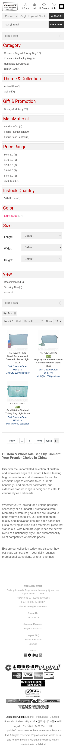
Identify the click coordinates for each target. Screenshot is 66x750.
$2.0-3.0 (10, 165)
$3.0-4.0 (10, 170)
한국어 (41, 721)
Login (34, 8)
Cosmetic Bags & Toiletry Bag (22, 53)
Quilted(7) (9, 91)
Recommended (14, 282)
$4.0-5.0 (10, 175)
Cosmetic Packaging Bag (19, 58)
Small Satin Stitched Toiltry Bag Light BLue (17, 412)
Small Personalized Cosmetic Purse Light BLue (17, 359)
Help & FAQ (33, 635)
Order (54, 8)
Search (56, 16)
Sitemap (33, 644)
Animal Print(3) (12, 86)
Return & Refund (33, 639)
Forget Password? (33, 628)
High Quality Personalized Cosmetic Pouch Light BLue (48, 362)
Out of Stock (33, 617)
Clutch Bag (12, 69)
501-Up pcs (12, 198)
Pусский (30, 721)
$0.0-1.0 (10, 154)
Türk (50, 726)
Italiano (20, 721)
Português (42, 716)
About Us (33, 613)
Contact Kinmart (33, 586)
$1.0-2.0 (10, 159)
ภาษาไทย (28, 726)
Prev (12, 440)
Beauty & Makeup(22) (16, 109)
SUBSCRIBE (56, 24)
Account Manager (33, 624)
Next (39, 440)
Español (29, 716)
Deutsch (54, 716)
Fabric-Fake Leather (16, 137)
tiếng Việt (40, 726)
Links (33, 650)
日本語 (51, 721)
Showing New (13, 287)
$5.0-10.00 (12, 181)
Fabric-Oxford (13, 126)
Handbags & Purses (16, 63)
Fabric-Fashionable (17, 131)
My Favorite (44, 8)
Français (9, 721)
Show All (9, 292)
